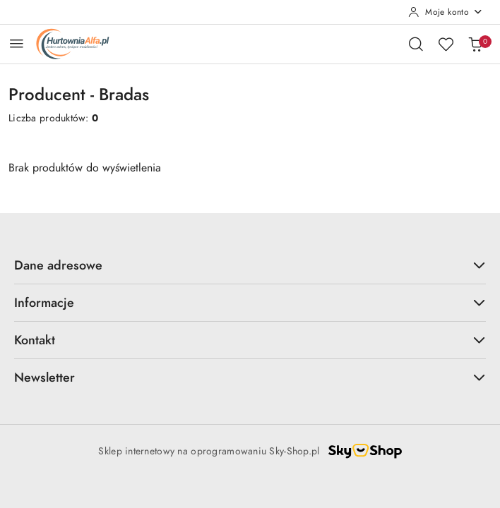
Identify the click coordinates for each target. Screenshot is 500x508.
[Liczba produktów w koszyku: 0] (475, 43)
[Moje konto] (445, 12)
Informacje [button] (250, 302)
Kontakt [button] (250, 340)
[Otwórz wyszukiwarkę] (416, 43)
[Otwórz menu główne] (16, 43)
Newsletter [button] (250, 377)
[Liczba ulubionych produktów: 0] (445, 43)
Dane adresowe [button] (250, 265)
